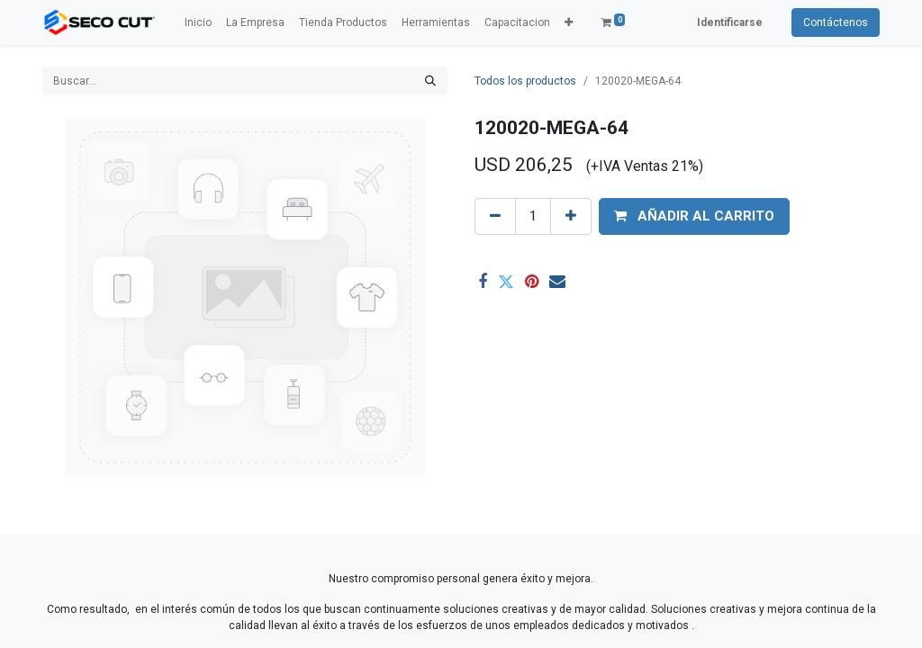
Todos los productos (525, 81)
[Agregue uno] (571, 216)
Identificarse (730, 22)
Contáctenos (835, 22)
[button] (568, 22)
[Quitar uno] (495, 216)
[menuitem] (198, 22)
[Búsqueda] (430, 81)
